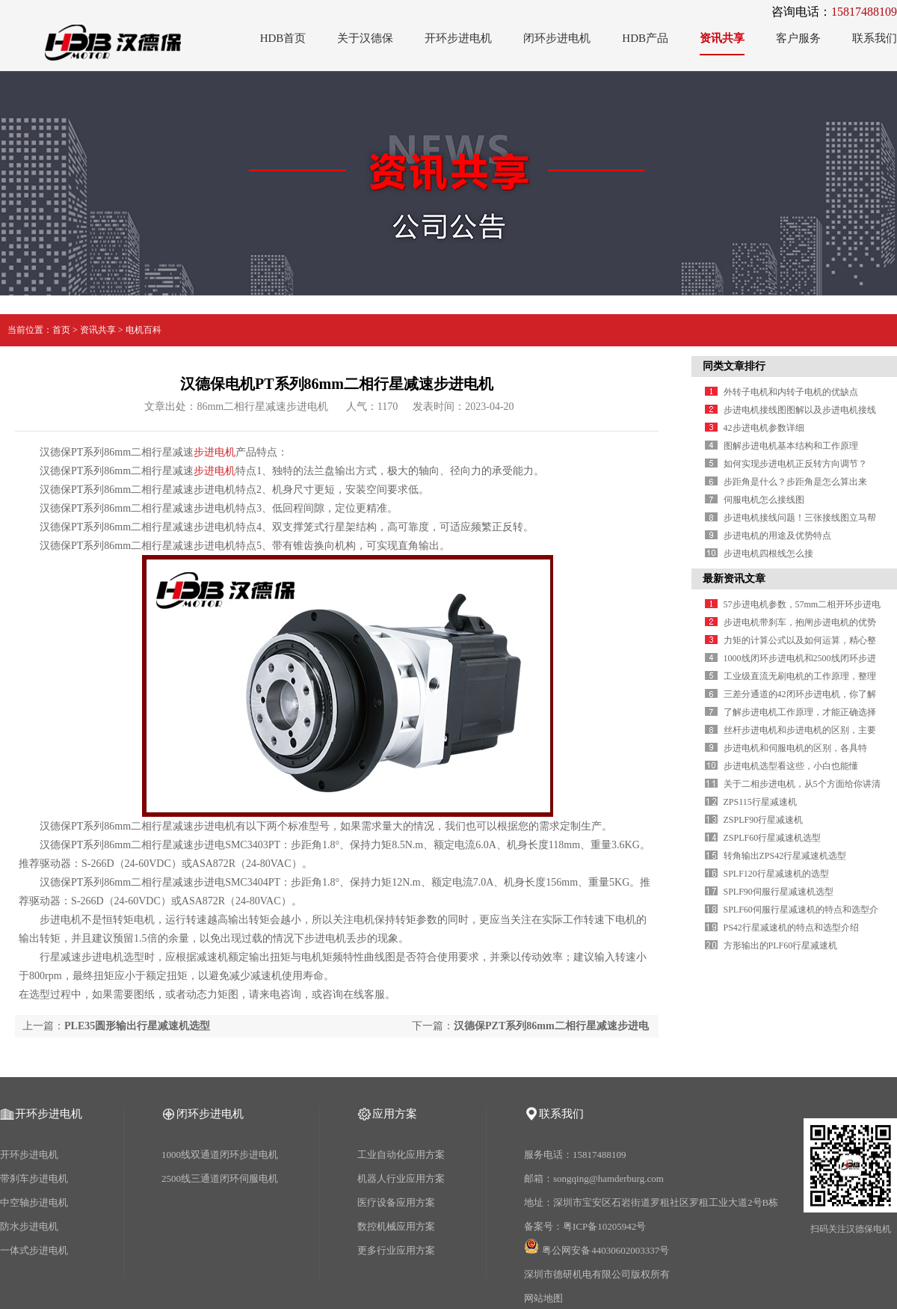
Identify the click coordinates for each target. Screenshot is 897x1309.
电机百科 (143, 330)
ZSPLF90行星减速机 (764, 820)
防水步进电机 (29, 1226)
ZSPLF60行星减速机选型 (773, 838)
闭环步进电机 (557, 38)
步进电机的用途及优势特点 (777, 535)
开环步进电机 (458, 38)
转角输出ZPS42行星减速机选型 (785, 855)
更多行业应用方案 (396, 1250)
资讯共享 (722, 38)
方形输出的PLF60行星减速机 (781, 945)
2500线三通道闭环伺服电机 (219, 1178)
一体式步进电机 (34, 1250)
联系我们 (874, 38)
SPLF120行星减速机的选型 (776, 873)
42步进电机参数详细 (764, 428)
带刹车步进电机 (34, 1178)
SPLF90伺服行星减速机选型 (778, 891)
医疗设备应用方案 (396, 1202)
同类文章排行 (734, 366)
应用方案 (394, 1114)
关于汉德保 (365, 38)
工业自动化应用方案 (401, 1154)
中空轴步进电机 (34, 1202)
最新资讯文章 (734, 578)
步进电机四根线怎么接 (768, 553)
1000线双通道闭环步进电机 (219, 1154)
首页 (61, 330)
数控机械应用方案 (396, 1226)
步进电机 (214, 452)
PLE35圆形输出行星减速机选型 (137, 1025)
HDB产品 (645, 38)
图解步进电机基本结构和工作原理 (791, 446)
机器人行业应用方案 (401, 1178)
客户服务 (798, 38)
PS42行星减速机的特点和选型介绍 (791, 927)
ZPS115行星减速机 (760, 802)
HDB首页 (283, 38)
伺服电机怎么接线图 (764, 499)
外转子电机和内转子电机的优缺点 (791, 392)
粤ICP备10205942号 (604, 1226)
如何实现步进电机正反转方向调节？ (795, 464)
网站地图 (543, 1298)
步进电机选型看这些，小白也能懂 (791, 766)
